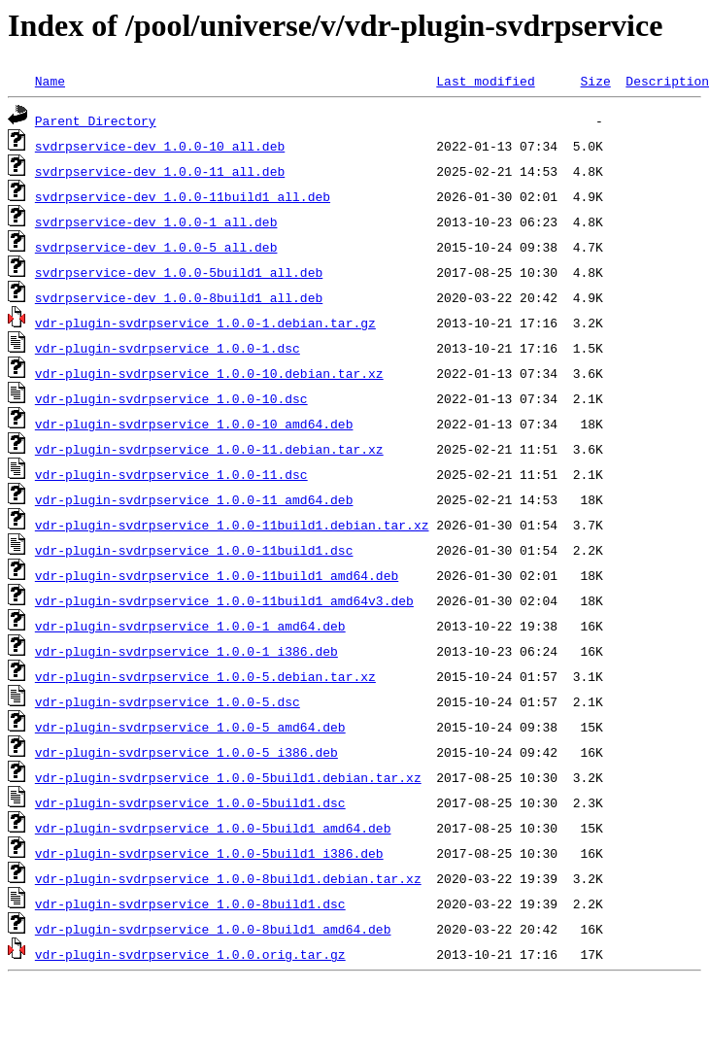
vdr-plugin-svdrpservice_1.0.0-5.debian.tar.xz (205, 676)
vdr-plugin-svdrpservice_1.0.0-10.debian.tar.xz (209, 373)
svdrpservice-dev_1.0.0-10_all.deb (160, 145)
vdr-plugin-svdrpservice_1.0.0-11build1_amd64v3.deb (224, 600)
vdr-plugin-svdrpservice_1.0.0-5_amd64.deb (190, 726)
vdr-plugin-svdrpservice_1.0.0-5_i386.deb (186, 752)
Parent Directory (95, 120)
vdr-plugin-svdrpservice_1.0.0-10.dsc (171, 398)
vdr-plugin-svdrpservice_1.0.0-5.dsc (167, 701)
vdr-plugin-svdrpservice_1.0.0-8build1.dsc (190, 903)
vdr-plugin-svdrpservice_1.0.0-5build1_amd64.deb (213, 827)
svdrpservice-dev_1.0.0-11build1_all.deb (182, 196)
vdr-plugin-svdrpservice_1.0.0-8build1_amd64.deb (213, 928)
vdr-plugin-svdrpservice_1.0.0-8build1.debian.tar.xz (228, 878)
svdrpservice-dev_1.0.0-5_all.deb (156, 246)
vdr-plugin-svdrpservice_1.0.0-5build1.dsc (190, 802)
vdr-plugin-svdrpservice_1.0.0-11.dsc (171, 474)
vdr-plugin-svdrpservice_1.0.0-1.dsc (167, 348)
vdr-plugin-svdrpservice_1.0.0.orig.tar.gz (190, 954)
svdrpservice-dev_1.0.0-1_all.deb (156, 221)
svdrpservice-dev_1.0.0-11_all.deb (160, 171)
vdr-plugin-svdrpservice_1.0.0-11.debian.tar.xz (209, 449)
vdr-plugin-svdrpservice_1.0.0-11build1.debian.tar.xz (232, 524)
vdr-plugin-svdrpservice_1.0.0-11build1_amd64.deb (216, 575)
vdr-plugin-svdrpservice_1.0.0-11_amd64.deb (194, 499)
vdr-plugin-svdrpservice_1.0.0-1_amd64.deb (190, 625)
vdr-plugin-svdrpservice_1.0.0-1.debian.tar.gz (205, 322)
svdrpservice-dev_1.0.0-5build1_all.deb (178, 272)
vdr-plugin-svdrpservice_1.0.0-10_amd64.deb (194, 423)
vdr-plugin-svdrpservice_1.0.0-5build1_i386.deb (209, 853)
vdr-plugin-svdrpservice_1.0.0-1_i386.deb (186, 651)
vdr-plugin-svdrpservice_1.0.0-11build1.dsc (194, 550)
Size (595, 80)
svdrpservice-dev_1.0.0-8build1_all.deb (178, 297)
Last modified (485, 80)
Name (50, 80)
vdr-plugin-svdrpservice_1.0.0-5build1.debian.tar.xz (228, 777)
